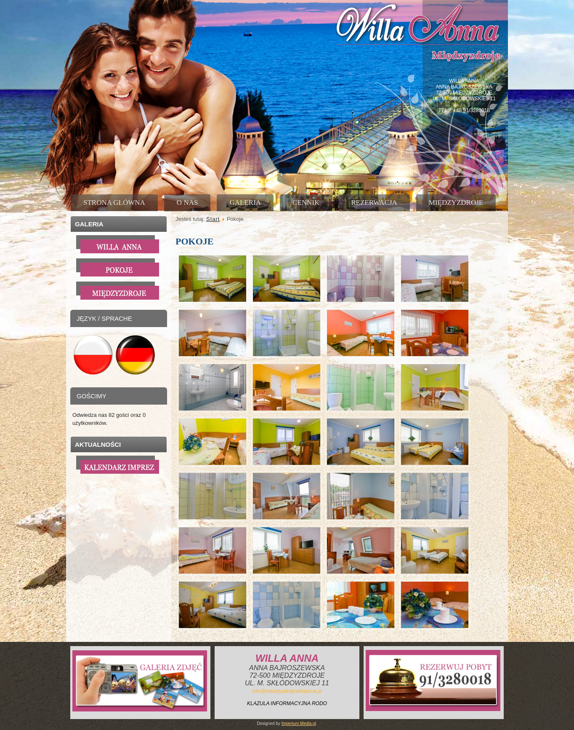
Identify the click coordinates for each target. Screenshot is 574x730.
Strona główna (114, 203)
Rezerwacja (374, 203)
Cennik (305, 203)
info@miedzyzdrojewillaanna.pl (287, 691)
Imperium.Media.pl (299, 723)
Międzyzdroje (456, 203)
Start (213, 219)
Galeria (245, 203)
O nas (187, 203)
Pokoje (194, 241)
